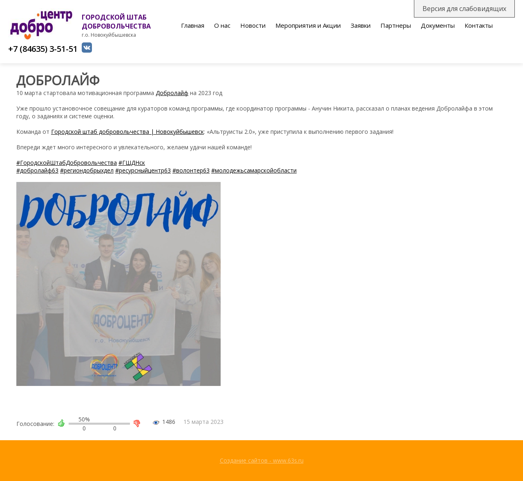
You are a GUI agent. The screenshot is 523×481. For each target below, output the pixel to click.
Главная (192, 25)
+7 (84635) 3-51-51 (43, 48)
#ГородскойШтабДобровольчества (66, 162)
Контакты (479, 25)
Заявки (361, 25)
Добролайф (172, 93)
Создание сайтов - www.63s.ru (262, 460)
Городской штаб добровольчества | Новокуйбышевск (127, 131)
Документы (438, 25)
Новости (253, 25)
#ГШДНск (131, 162)
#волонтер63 (191, 170)
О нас (222, 25)
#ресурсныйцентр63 (143, 170)
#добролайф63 (37, 170)
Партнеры (395, 25)
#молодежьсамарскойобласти (254, 170)
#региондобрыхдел (87, 170)
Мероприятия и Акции (308, 25)
